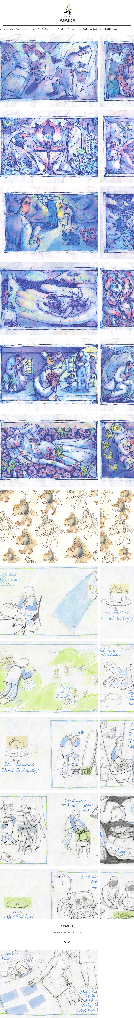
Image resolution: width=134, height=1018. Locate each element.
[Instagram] (125, 29)
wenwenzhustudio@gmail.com (13, 29)
